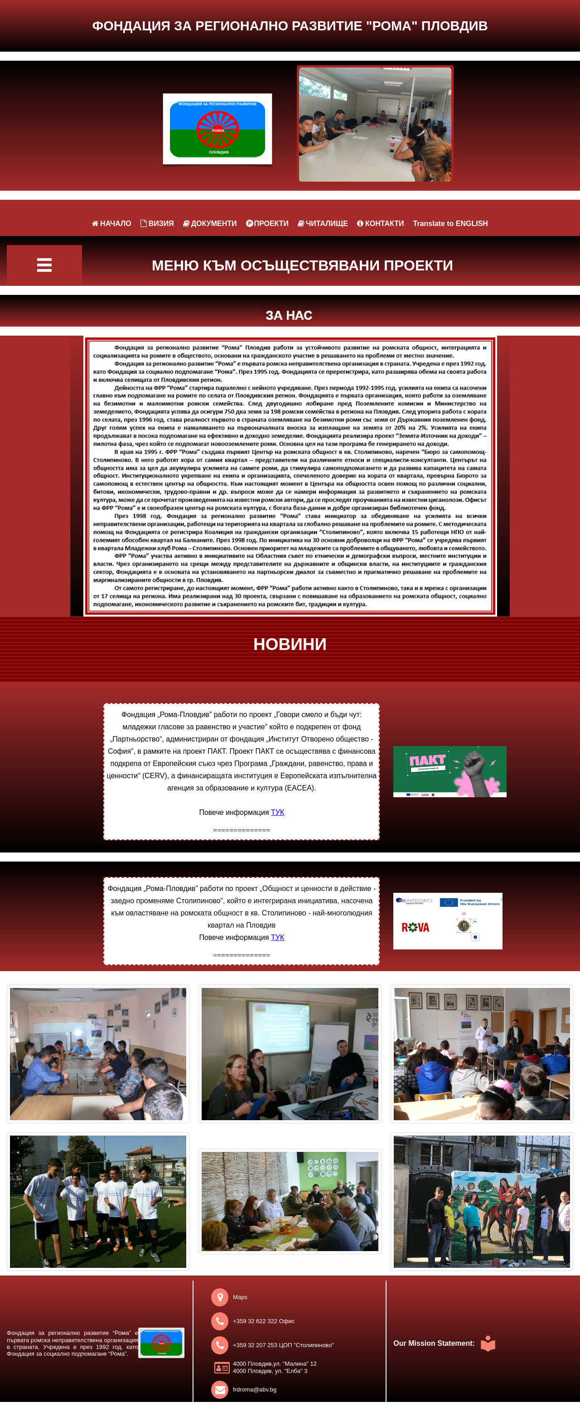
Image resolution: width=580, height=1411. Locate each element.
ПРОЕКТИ (267, 223)
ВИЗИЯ (157, 223)
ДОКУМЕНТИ (210, 223)
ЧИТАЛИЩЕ (323, 223)
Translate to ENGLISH (450, 223)
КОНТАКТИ (380, 223)
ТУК (277, 812)
